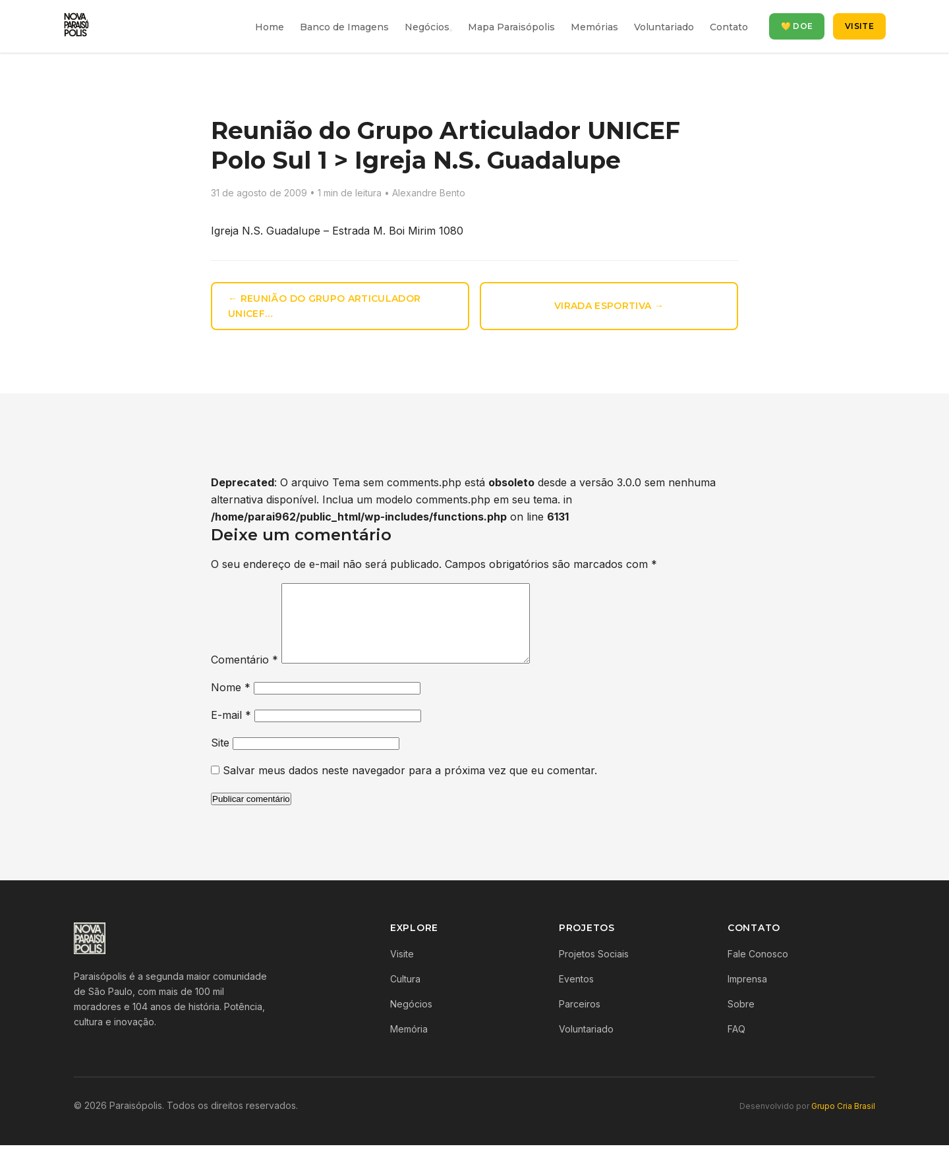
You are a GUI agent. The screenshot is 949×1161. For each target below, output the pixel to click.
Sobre (741, 1019)
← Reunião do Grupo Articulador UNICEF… (324, 306)
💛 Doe (797, 26)
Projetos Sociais (594, 969)
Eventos (576, 994)
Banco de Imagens (344, 27)
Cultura (405, 994)
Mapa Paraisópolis (511, 27)
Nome (230, 703)
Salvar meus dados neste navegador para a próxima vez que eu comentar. (410, 786)
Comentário (244, 675)
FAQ (736, 1044)
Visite (859, 26)
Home (269, 27)
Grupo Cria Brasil (843, 1122)
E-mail (231, 730)
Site (220, 758)
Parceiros (579, 1019)
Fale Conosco (758, 969)
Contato (729, 27)
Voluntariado (664, 27)
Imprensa (747, 994)
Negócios (427, 27)
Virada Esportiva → (609, 306)
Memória (409, 1044)
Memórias (594, 27)
